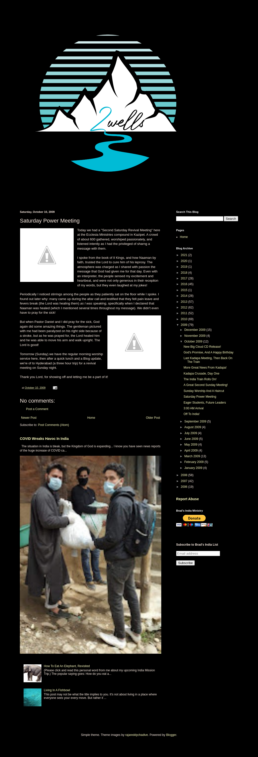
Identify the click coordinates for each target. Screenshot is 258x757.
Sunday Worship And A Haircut (204, 391)
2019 (184, 266)
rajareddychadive (136, 735)
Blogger (171, 735)
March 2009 (192, 456)
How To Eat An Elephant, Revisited (67, 666)
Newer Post (28, 417)
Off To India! (191, 414)
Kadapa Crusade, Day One (201, 373)
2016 (184, 284)
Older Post (153, 417)
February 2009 (194, 462)
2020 (184, 261)
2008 (184, 475)
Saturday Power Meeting (200, 396)
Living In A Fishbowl (57, 690)
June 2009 (191, 439)
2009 (184, 325)
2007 (184, 481)
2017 (184, 278)
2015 (184, 290)
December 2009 (195, 330)
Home (91, 417)
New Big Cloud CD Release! (202, 346)
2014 (184, 296)
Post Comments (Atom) (53, 425)
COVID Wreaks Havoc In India (44, 439)
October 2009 (193, 341)
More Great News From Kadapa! (205, 367)
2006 (184, 487)
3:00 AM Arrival (194, 408)
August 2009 (193, 427)
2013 (184, 301)
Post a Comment (37, 409)
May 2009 (191, 444)
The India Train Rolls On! (200, 379)
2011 (184, 313)
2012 (184, 307)
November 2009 (195, 336)
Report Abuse (187, 499)
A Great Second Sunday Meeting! (206, 385)
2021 (184, 255)
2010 (184, 319)
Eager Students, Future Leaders (205, 402)
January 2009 (193, 468)
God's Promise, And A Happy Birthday (208, 352)
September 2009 (195, 421)
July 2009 (191, 433)
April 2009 (191, 450)
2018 (184, 272)
